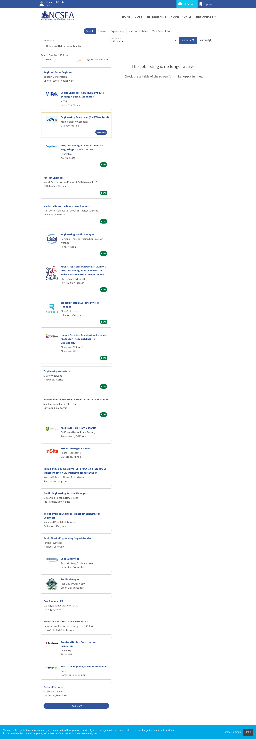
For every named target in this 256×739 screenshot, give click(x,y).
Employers (207, 4)
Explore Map (117, 31)
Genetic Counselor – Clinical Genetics (65, 621)
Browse (102, 31)
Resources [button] (204, 16)
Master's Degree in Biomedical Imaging (66, 206)
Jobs (139, 16)
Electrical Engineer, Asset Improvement (84, 666)
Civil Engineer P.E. (53, 601)
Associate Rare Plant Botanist (78, 427)
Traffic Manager (70, 579)
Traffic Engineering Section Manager (65, 493)
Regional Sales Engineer (57, 72)
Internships (157, 16)
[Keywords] (76, 40)
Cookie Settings (232, 732)
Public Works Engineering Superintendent (68, 538)
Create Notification (98, 59)
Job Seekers (187, 4)
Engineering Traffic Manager (77, 234)
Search (90, 31)
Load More (76, 705)
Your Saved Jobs (161, 31)
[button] (205, 40)
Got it (248, 732)
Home (126, 16)
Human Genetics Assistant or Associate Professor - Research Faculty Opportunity (84, 338)
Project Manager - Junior (75, 448)
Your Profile (181, 16)
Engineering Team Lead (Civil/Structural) (85, 117)
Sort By (47, 59)
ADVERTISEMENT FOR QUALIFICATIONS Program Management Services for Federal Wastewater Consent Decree (83, 270)
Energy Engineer (53, 687)
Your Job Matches (138, 31)
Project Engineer (53, 177)
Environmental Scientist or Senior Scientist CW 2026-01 (75, 399)
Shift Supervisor (70, 558)
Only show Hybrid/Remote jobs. (63, 46)
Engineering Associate (56, 371)
